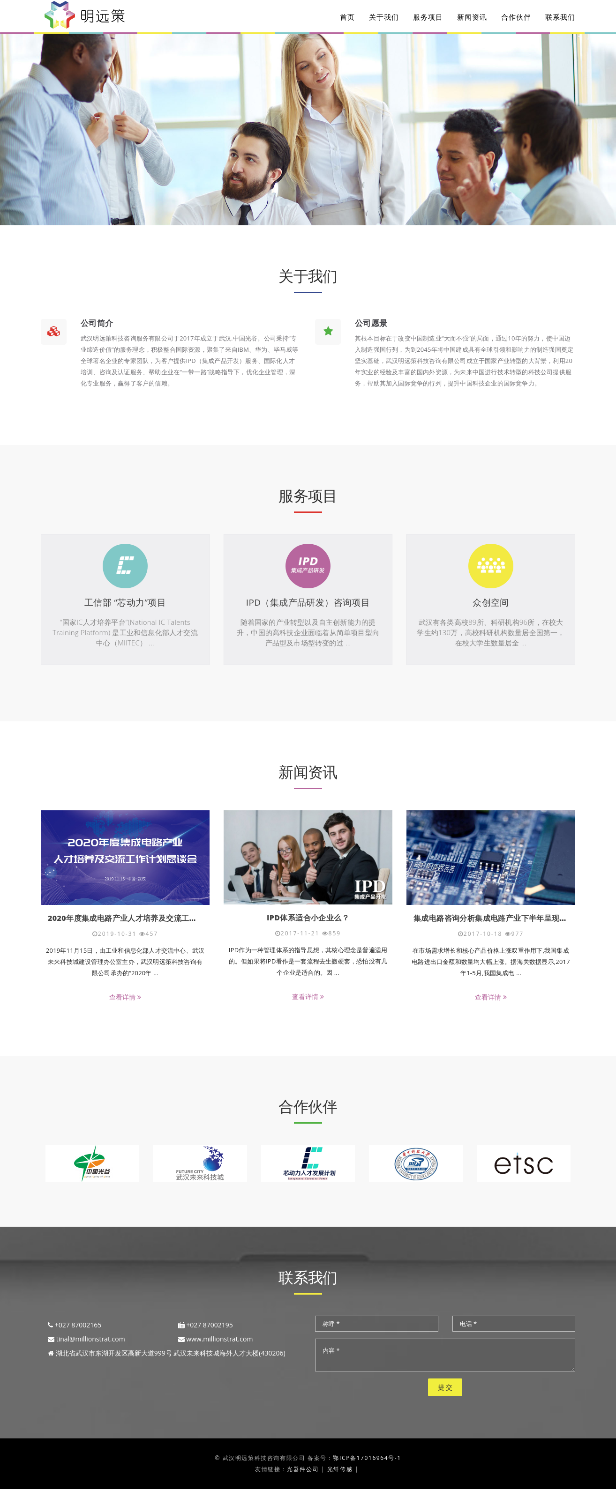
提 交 (445, 1387)
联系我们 (560, 18)
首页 (347, 18)
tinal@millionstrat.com (90, 1338)
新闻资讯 (472, 18)
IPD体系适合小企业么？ (308, 917)
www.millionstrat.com (219, 1338)
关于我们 (384, 18)
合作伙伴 (516, 18)
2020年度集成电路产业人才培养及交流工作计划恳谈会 (141, 918)
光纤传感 (340, 1469)
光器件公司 (303, 1469)
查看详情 (125, 997)
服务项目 (428, 18)
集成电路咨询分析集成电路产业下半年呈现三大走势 (501, 918)
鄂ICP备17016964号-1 (367, 1458)
